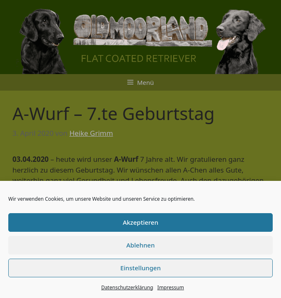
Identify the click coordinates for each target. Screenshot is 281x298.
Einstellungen (140, 268)
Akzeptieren (140, 222)
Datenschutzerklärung (127, 287)
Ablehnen (140, 245)
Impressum (170, 287)
